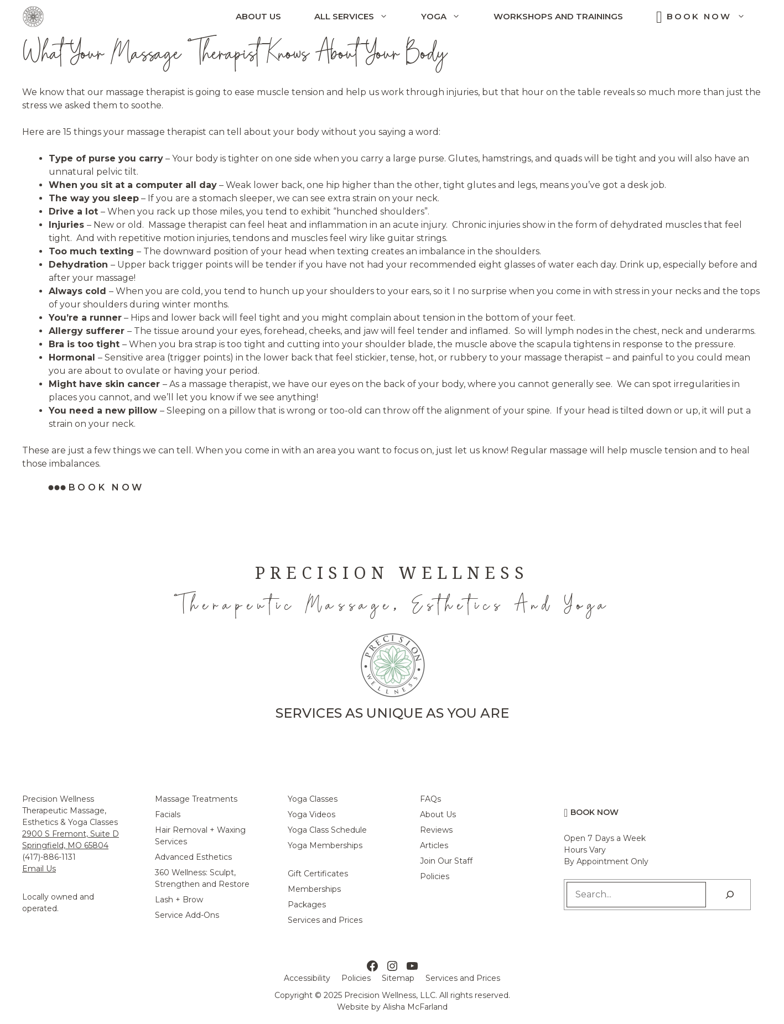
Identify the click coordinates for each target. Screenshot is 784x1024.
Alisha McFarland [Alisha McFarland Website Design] (415, 1007)
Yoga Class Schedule (327, 830)
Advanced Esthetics (193, 857)
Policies (434, 876)
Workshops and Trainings (558, 16)
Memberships (314, 889)
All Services (359, 16)
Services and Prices (325, 920)
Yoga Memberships (325, 845)
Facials (167, 814)
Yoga (449, 16)
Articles (434, 845)
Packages (307, 905)
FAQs (430, 799)
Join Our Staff (446, 861)
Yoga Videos (311, 814)
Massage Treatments (196, 799)
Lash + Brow (179, 900)
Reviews (436, 830)
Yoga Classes (313, 799)
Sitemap (398, 978)
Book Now (714, 16)
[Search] (730, 894)
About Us (258, 16)
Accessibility (307, 978)
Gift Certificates (318, 874)
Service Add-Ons (187, 915)
